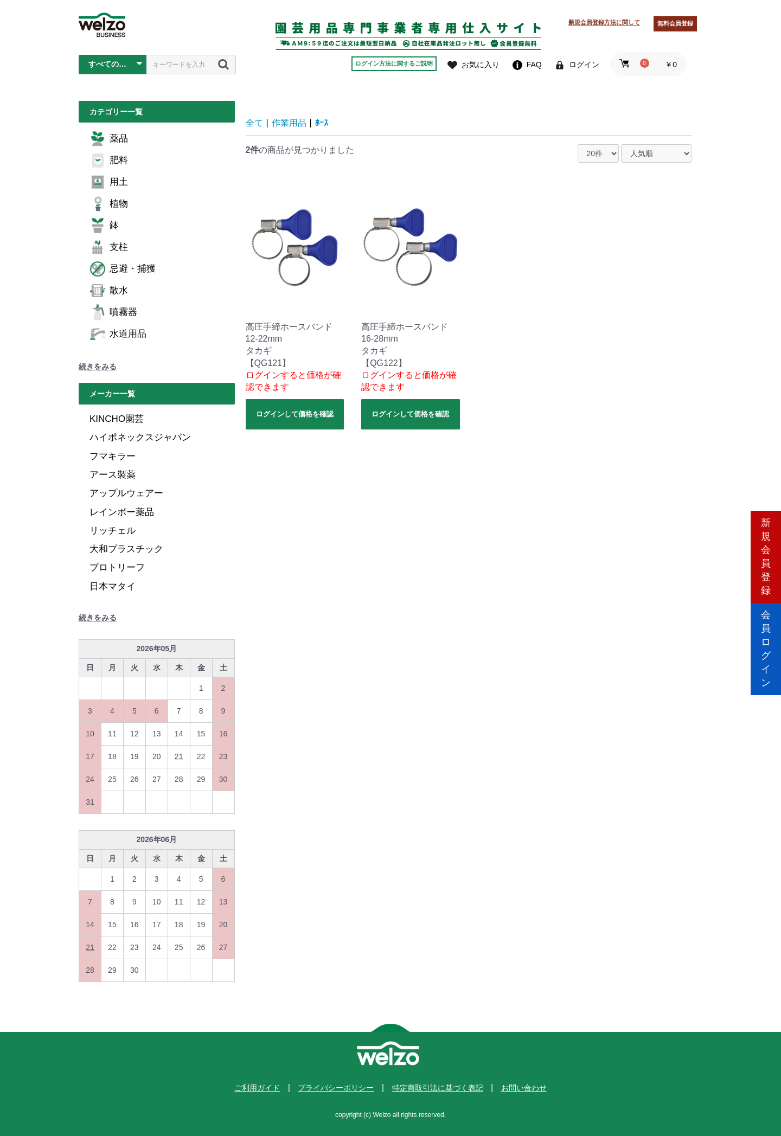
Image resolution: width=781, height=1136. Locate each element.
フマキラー (112, 456)
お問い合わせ (524, 1087)
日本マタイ (112, 586)
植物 (108, 204)
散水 (108, 291)
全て (254, 122)
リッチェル (112, 530)
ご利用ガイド (257, 1087)
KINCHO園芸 (116, 419)
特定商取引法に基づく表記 (437, 1087)
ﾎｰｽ (321, 122)
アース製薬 (112, 475)
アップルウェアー (126, 493)
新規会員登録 (766, 522)
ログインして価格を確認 (295, 414)
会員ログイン (766, 614)
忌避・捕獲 (122, 269)
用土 (108, 182)
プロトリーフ (117, 567)
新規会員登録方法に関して (604, 22)
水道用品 (117, 334)
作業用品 (289, 122)
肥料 (108, 160)
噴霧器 (113, 312)
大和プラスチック (126, 549)
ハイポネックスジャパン (140, 437)
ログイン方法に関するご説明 (394, 63)
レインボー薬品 (121, 512)
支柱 (108, 247)
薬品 (108, 139)
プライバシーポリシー (336, 1087)
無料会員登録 (675, 23)
